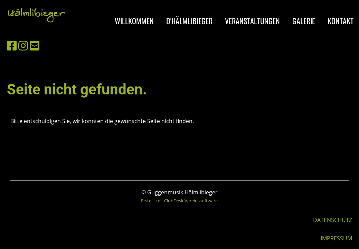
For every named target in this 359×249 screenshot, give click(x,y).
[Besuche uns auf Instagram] (23, 45)
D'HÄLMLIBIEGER (189, 20)
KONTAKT (340, 20)
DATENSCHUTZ (332, 220)
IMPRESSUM (336, 238)
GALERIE (303, 20)
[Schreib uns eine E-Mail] (34, 45)
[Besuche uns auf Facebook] (12, 45)
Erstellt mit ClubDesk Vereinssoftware (179, 200)
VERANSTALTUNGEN (252, 20)
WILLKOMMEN (134, 20)
